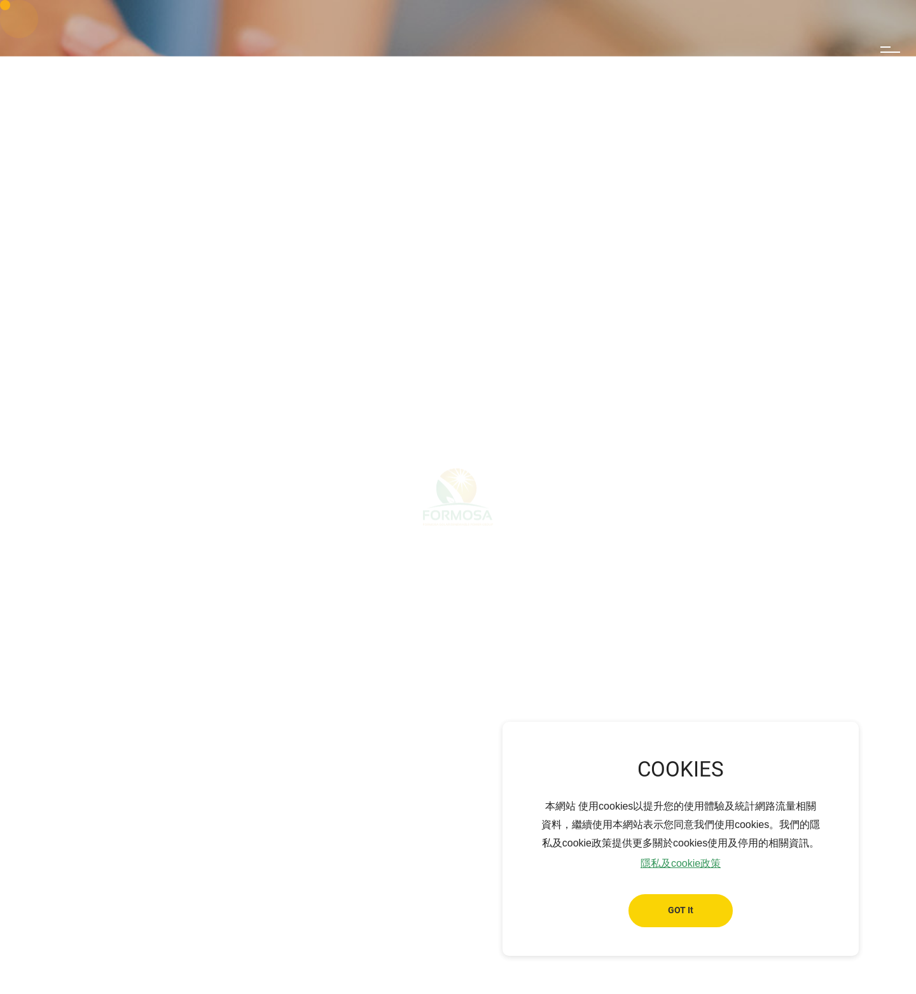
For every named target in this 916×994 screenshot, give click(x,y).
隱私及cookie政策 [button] (681, 863)
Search (837, 52)
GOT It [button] (680, 910)
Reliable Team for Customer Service (308, 671)
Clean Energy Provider (160, 671)
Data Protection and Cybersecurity (618, 671)
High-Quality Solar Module (465, 671)
